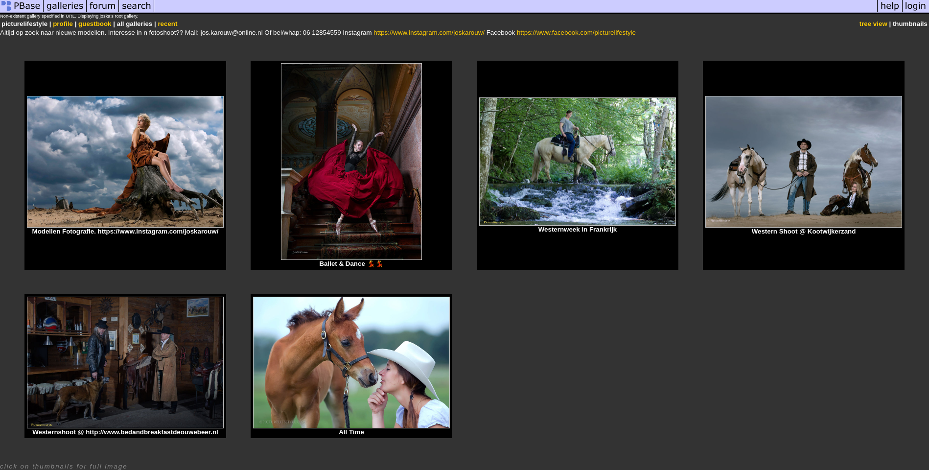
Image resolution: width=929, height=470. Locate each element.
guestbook (94, 23)
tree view (873, 23)
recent (167, 23)
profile (63, 23)
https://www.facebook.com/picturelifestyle (576, 32)
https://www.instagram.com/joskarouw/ (429, 32)
